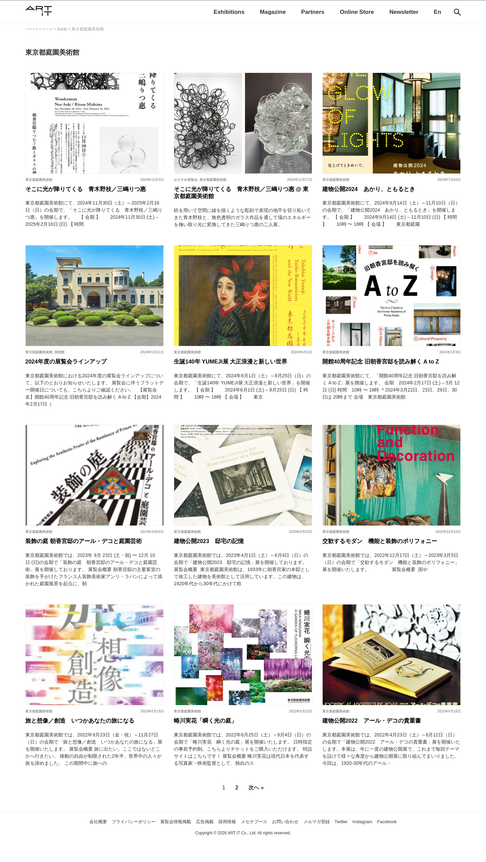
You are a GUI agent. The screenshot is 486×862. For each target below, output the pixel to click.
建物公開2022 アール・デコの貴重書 (380, 740)
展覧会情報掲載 (164, 842)
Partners (312, 12)
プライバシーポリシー (113, 842)
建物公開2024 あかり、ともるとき (377, 190)
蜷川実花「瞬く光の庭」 (211, 740)
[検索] (457, 12)
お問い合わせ (294, 842)
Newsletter (403, 12)
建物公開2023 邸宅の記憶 (215, 558)
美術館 (59, 365)
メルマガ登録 (332, 842)
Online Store (357, 12)
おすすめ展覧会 (185, 180)
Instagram (386, 842)
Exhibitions (229, 12)
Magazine (273, 12)
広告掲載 (199, 842)
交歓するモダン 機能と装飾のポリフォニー (389, 558)
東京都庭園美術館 (38, 180)
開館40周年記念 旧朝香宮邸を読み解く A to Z (391, 376)
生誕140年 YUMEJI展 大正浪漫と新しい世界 (241, 376)
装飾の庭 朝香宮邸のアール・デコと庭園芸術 (93, 558)
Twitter (361, 842)
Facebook (414, 842)
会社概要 (70, 842)
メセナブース (257, 842)
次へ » (256, 808)
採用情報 (225, 842)
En (437, 12)
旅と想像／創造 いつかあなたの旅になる (89, 740)
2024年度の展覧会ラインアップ (73, 376)
